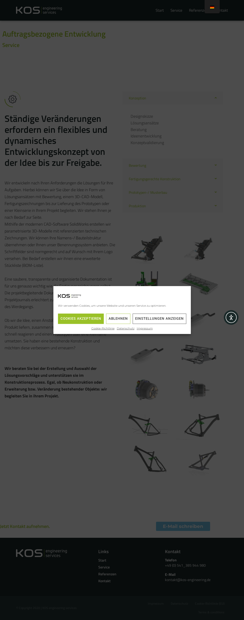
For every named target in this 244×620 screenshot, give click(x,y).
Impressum (145, 328)
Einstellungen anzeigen (159, 319)
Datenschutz (125, 328)
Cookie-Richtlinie (103, 328)
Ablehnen (118, 319)
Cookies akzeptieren (80, 319)
